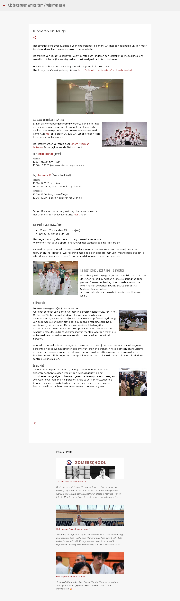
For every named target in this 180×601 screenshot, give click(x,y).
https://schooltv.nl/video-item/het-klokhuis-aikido (105, 70)
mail (48, 133)
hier (76, 214)
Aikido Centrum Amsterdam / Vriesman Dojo (36, 5)
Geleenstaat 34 (45, 175)
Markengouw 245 (45, 154)
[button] (34, 38)
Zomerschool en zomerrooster (71, 481)
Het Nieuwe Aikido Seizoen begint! (73, 529)
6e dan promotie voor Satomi (70, 576)
